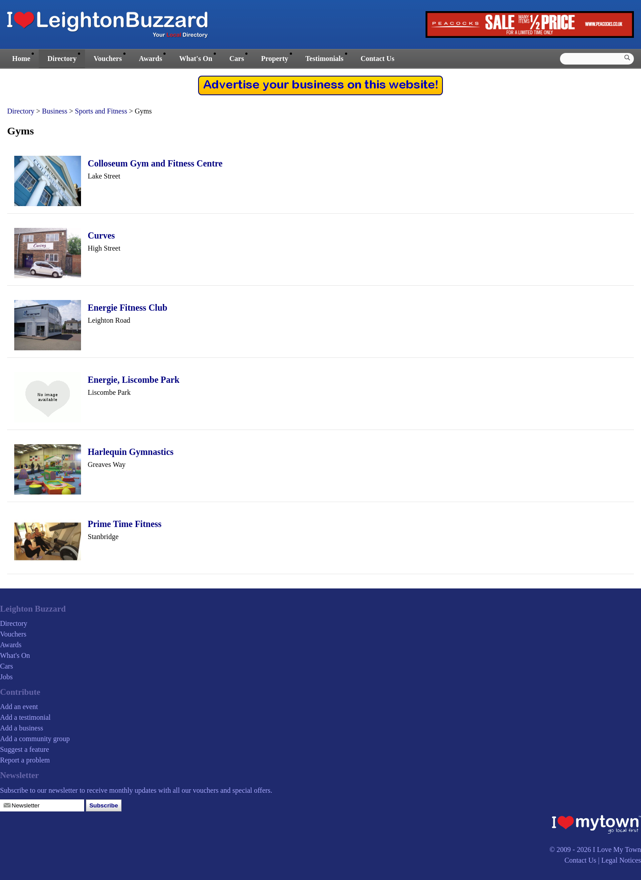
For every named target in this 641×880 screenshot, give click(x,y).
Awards (150, 58)
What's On (195, 58)
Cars (236, 58)
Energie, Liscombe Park (133, 380)
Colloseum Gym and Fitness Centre (155, 163)
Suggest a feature (24, 749)
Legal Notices (621, 860)
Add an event (19, 706)
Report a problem (25, 760)
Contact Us (377, 58)
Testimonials (324, 58)
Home (21, 58)
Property (274, 58)
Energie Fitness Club (127, 307)
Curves (101, 235)
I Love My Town (617, 849)
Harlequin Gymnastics (131, 452)
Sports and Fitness (101, 111)
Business (54, 111)
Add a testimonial (25, 717)
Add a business (21, 728)
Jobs (6, 677)
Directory (61, 58)
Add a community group (35, 738)
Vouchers (107, 58)
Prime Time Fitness (125, 524)
